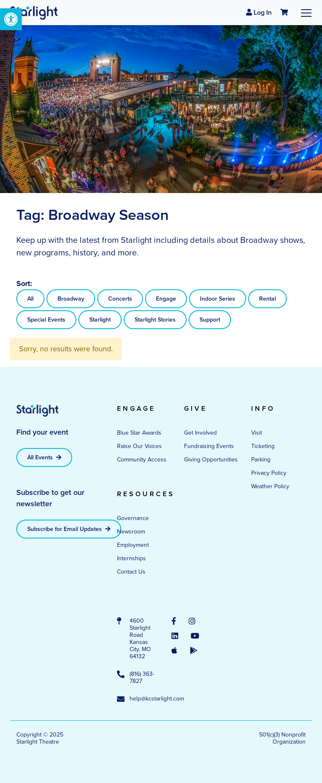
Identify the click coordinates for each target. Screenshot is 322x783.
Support (210, 319)
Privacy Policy (268, 473)
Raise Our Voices (139, 446)
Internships (131, 558)
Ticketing (263, 446)
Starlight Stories (155, 319)
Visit (256, 432)
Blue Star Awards (139, 432)
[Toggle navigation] (306, 13)
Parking (260, 459)
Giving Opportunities (211, 459)
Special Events (46, 319)
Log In (259, 12)
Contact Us (131, 571)
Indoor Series (217, 298)
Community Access (141, 459)
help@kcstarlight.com (136, 699)
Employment (133, 545)
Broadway (70, 298)
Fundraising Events (209, 446)
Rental (267, 298)
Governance (133, 518)
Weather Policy (270, 486)
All (30, 298)
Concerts (120, 298)
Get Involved (200, 432)
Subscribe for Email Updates (68, 529)
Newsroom (131, 531)
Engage (166, 298)
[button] (11, 19)
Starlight (100, 319)
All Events (44, 457)
